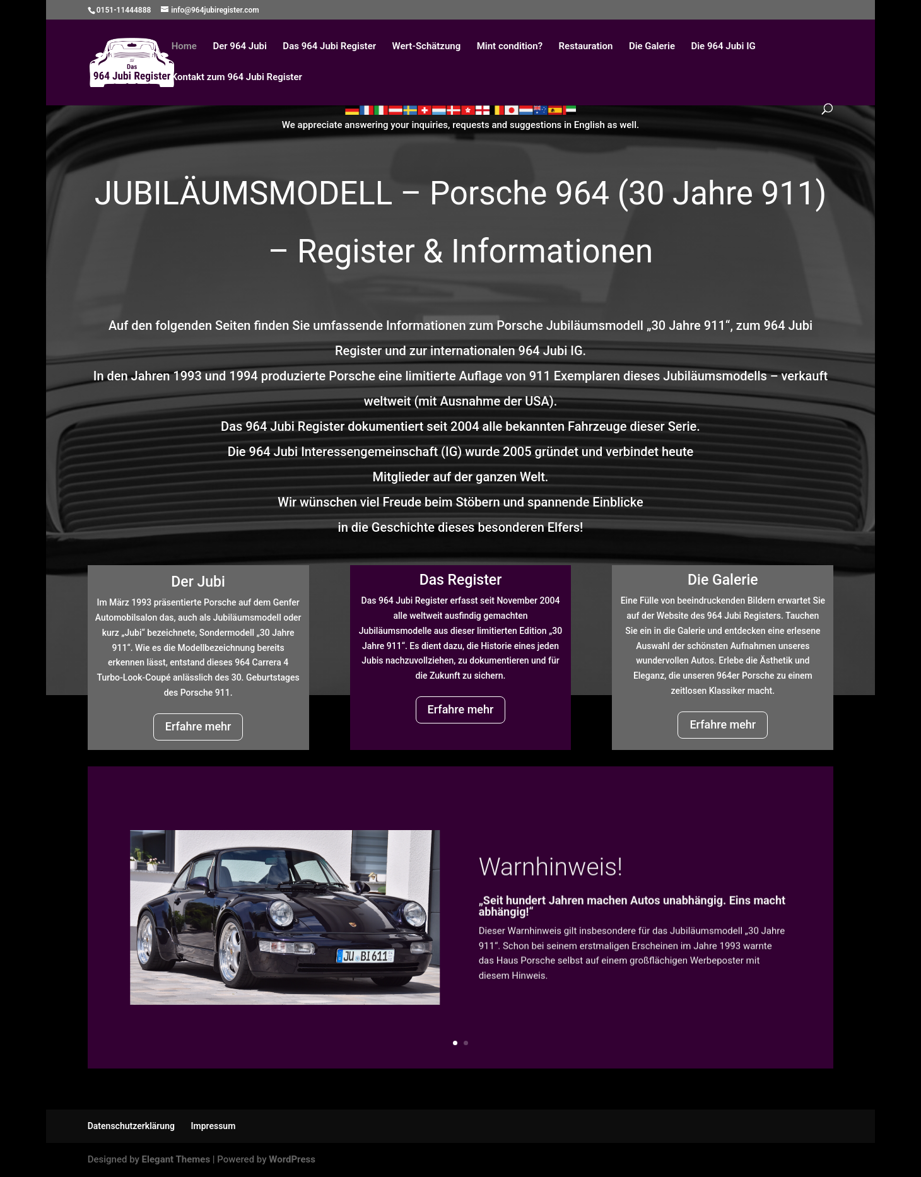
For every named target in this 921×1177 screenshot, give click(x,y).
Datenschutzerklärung (131, 1126)
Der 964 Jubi (239, 47)
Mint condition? (510, 47)
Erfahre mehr (198, 726)
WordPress (292, 1159)
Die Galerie (652, 47)
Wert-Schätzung (426, 47)
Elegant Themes (176, 1159)
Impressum (213, 1126)
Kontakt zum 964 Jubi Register (237, 78)
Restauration (586, 47)
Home (184, 47)
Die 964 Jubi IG (723, 47)
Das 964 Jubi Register (329, 47)
